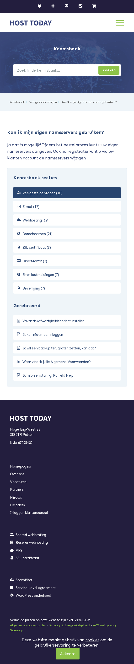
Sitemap (16, 630)
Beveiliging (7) (33, 288)
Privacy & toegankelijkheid (69, 625)
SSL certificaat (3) (36, 247)
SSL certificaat (27, 558)
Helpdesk (17, 505)
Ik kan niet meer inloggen (42, 334)
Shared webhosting (31, 535)
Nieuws (16, 497)
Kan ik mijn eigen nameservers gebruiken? (89, 102)
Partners (17, 489)
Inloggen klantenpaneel (29, 513)
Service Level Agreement (36, 588)
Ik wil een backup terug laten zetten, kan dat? (59, 348)
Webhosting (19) (36, 220)
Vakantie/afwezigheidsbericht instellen (53, 321)
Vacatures (18, 482)
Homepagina (20, 466)
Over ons (17, 474)
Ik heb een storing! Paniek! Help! (48, 375)
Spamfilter (24, 580)
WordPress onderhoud (33, 595)
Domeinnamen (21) (37, 234)
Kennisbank (17, 102)
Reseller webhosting (32, 542)
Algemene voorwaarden (28, 625)
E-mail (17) (30, 207)
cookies (92, 640)
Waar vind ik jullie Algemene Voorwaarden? (56, 362)
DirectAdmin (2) (34, 261)
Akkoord (68, 653)
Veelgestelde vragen (43, 102)
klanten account (22, 158)
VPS (19, 550)
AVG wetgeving (104, 625)
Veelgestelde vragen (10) (42, 193)
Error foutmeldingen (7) (40, 275)
